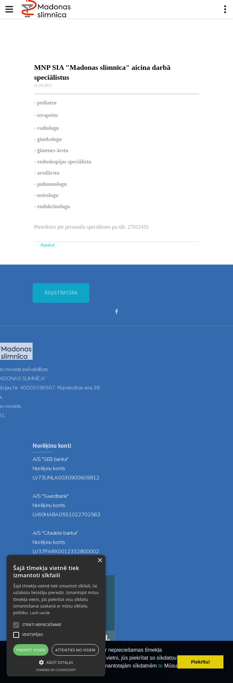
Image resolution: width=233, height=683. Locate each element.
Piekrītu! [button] (200, 662)
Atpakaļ (47, 244)
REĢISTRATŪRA (60, 297)
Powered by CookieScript (56, 670)
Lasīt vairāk (40, 612)
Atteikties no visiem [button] (75, 649)
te (161, 666)
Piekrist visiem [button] (30, 649)
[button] (56, 662)
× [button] (99, 560)
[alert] (56, 615)
